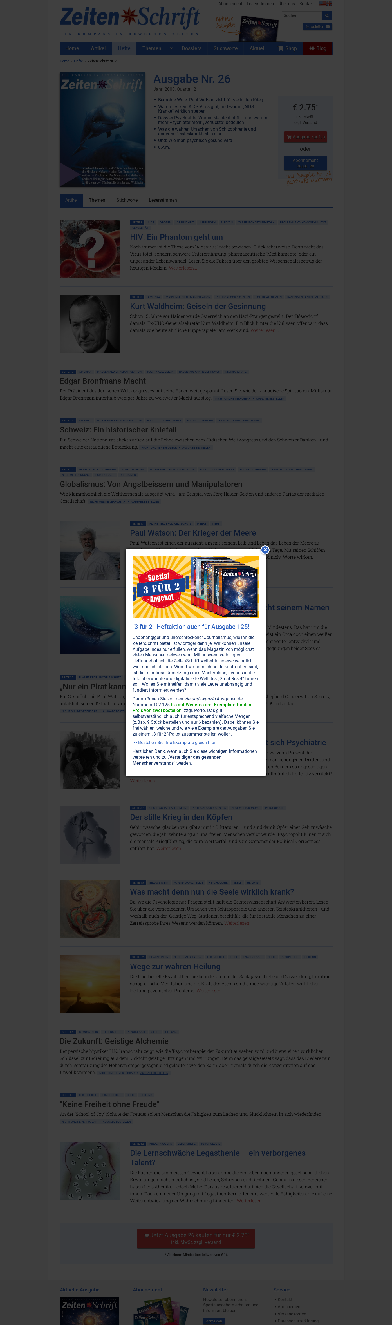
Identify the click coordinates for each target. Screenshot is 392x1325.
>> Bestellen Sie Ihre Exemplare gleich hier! (174, 742)
